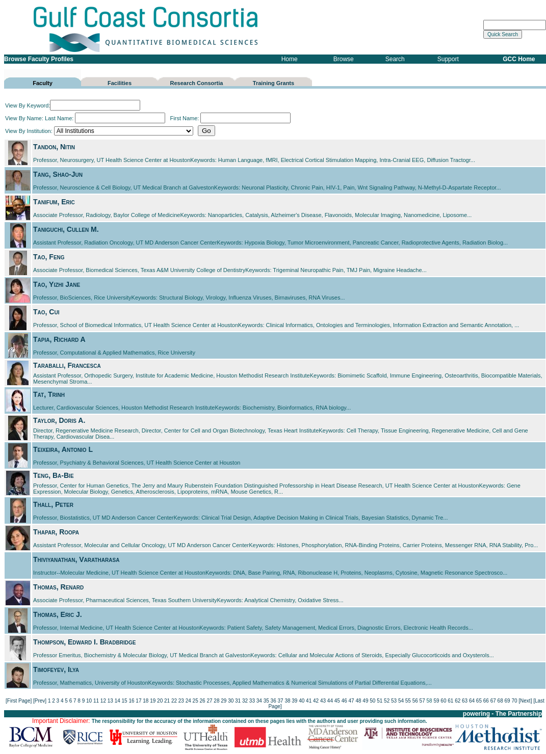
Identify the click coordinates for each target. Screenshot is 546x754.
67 (493, 701)
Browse (343, 59)
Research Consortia (196, 83)
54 (401, 701)
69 (507, 701)
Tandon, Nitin (54, 147)
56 (415, 701)
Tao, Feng (49, 257)
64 (472, 701)
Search (395, 59)
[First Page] (19, 701)
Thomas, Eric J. (57, 614)
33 (252, 701)
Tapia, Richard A (59, 339)
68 (500, 701)
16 (131, 701)
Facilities (120, 83)
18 (145, 701)
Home (289, 59)
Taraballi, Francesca (67, 365)
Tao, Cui (46, 312)
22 (174, 701)
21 (167, 701)
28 (216, 701)
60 (443, 701)
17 (138, 701)
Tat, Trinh (49, 394)
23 (181, 701)
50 (372, 701)
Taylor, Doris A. (59, 420)
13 (110, 701)
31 (238, 701)
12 (103, 701)
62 (457, 701)
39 (294, 701)
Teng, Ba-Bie (53, 475)
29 (223, 701)
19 (152, 701)
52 (386, 701)
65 (479, 701)
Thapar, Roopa (56, 532)
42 (316, 701)
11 (96, 701)
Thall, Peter (53, 504)
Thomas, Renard (58, 587)
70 (514, 701)
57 (422, 701)
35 (266, 701)
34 (259, 701)
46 (344, 701)
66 (486, 701)
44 (330, 701)
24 (188, 701)
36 (273, 701)
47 (351, 701)
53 (394, 701)
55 (408, 701)
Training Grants (273, 83)
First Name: (230, 118)
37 (280, 701)
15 (124, 701)
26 (202, 701)
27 (209, 701)
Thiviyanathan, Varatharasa (76, 559)
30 (230, 701)
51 (379, 701)
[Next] (525, 701)
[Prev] (39, 701)
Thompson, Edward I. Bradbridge (84, 642)
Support (448, 59)
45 (337, 701)
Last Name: (105, 118)
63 (464, 701)
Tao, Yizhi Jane (56, 284)
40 (301, 701)
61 (450, 701)
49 (365, 701)
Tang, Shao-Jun (58, 174)
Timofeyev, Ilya (56, 669)
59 (436, 701)
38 (287, 701)
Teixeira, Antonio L (63, 449)
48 (358, 701)
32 (245, 701)
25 (195, 701)
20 (160, 701)
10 (89, 701)
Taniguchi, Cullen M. (66, 229)
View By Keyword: (72, 105)
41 (308, 701)
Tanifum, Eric (54, 202)
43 (323, 701)
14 (117, 701)
